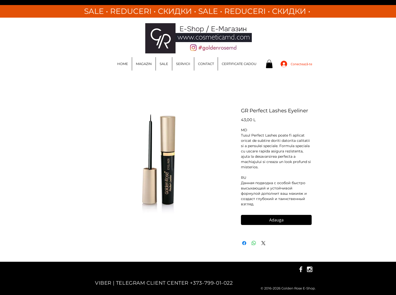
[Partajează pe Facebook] (244, 243)
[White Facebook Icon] (301, 269)
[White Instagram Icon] (309, 269)
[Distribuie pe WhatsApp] (254, 243)
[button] (269, 64)
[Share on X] (263, 243)
